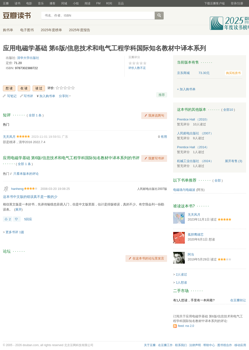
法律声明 (195, 345)
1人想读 (181, 282)
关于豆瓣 (150, 345)
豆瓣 (6, 3)
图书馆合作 (224, 345)
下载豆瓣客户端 (214, 3)
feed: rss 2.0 (186, 326)
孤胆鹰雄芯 (196, 234)
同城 (64, 3)
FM (98, 3)
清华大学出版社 (28, 58)
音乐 (41, 3)
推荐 (162, 95)
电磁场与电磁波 (184, 190)
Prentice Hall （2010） (193, 119)
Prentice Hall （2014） (193, 147)
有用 (164, 136)
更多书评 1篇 (15, 232)
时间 (109, 3)
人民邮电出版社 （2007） (195, 133)
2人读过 (181, 274)
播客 (52, 3)
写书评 (28, 96)
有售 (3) (233, 161)
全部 (217, 180)
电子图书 (27, 30)
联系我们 (181, 345)
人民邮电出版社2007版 (152, 189)
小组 (76, 3)
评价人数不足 (137, 68)
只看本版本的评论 (26, 173)
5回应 (28, 219)
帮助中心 (209, 345)
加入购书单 (47, 96)
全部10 (228, 109)
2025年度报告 (79, 30)
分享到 (63, 96)
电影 (29, 3)
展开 (18, 209)
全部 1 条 (35, 115)
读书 (17, 3)
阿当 (191, 254)
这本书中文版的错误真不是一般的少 (30, 197)
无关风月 (9, 136)
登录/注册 (237, 3)
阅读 (87, 3)
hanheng (17, 189)
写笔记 (12, 96)
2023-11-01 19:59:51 (46, 136)
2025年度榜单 (51, 30)
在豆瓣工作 (165, 345)
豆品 (121, 3)
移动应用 (240, 345)
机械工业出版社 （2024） (195, 161)
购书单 (8, 30)
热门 (6, 124)
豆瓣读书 (20, 16)
